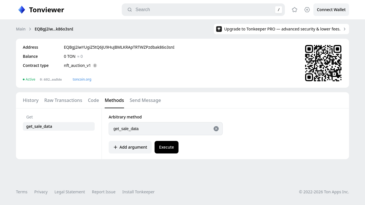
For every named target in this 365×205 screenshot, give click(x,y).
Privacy (41, 191)
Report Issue (103, 191)
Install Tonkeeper (138, 191)
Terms (21, 191)
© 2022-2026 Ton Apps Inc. (324, 191)
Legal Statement (69, 191)
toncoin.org (82, 79)
